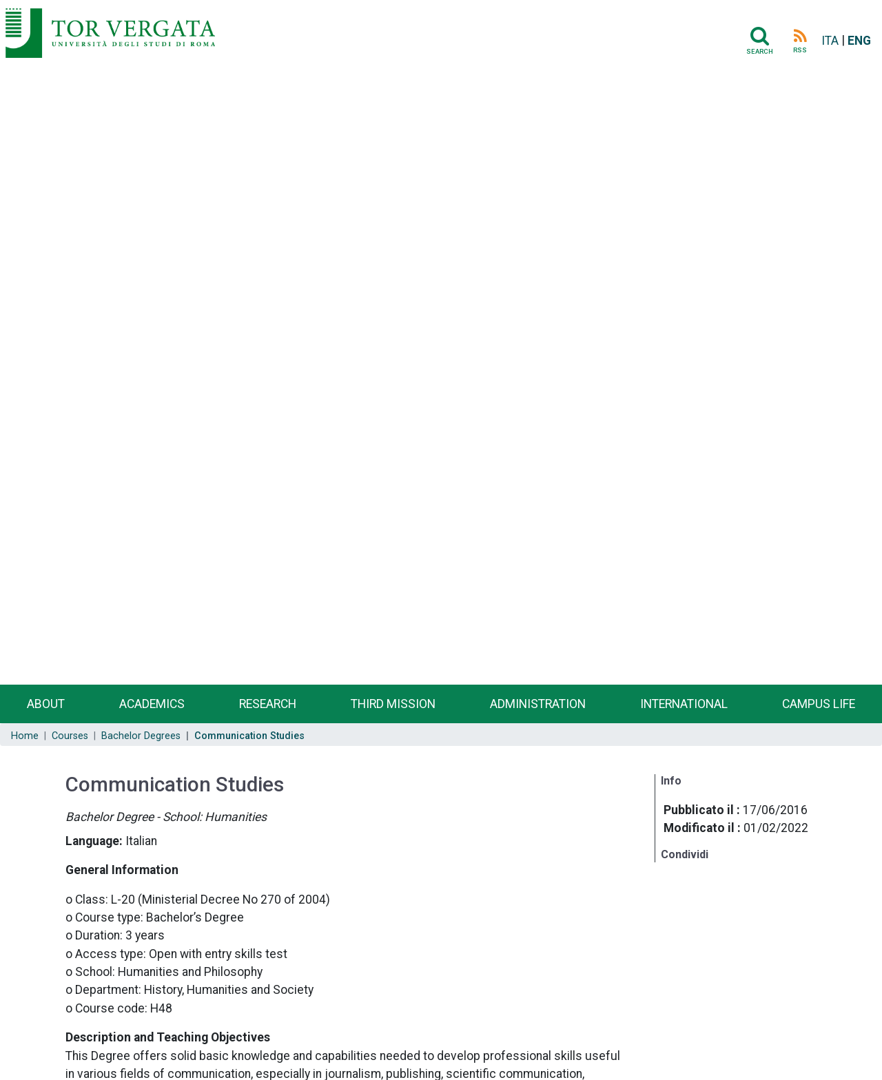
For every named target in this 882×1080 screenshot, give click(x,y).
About (46, 704)
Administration (538, 704)
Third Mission (393, 704)
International (684, 704)
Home (25, 736)
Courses (70, 736)
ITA (830, 41)
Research (267, 704)
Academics (152, 704)
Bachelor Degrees (141, 736)
